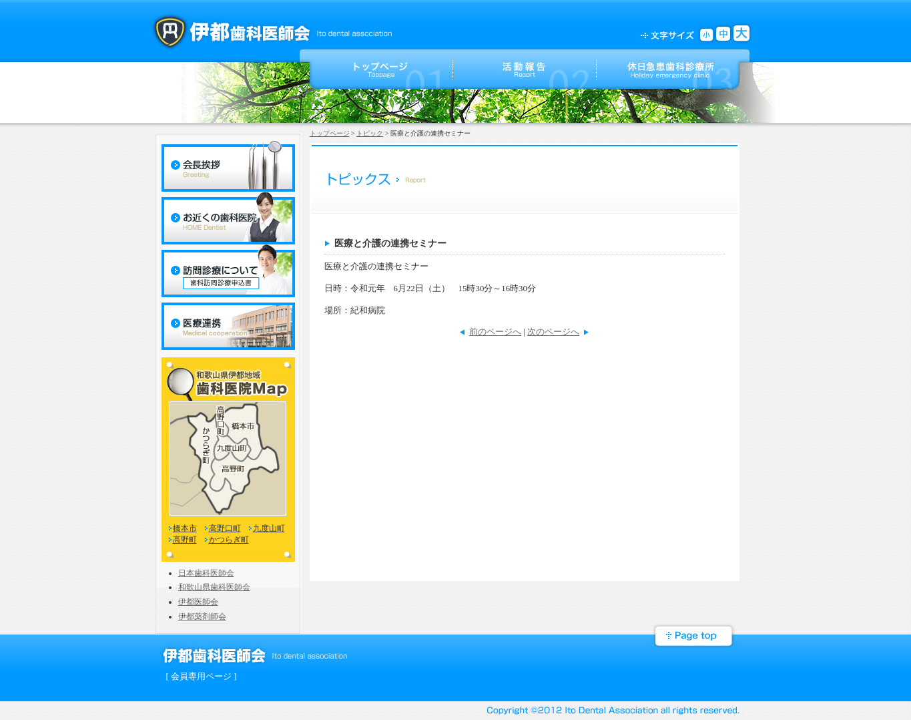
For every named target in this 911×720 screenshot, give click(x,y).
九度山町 (269, 528)
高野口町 (225, 528)
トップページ (381, 69)
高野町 (185, 539)
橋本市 (185, 528)
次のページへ (553, 332)
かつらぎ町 (229, 539)
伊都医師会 (198, 601)
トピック (369, 133)
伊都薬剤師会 (202, 616)
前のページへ (495, 332)
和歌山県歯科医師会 (214, 587)
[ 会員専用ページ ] (201, 676)
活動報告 (525, 69)
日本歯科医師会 (206, 573)
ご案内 (668, 69)
